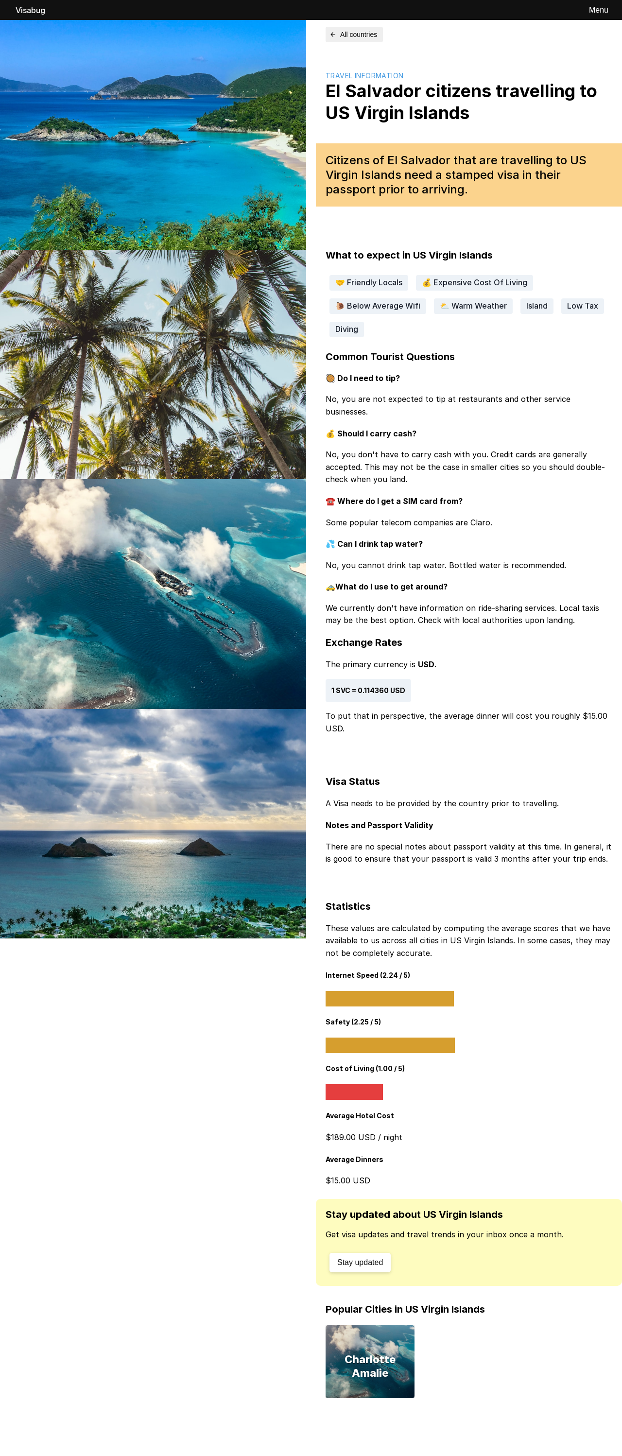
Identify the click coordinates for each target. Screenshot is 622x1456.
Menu (598, 10)
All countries (353, 34)
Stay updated (360, 1262)
